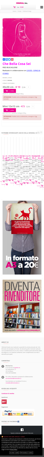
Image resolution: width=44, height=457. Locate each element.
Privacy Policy (13, 449)
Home (14, 11)
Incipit (19, 11)
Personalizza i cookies (27, 452)
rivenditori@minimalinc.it (12, 383)
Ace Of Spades (7, 174)
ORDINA (39, 186)
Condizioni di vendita (7, 393)
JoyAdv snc (17, 367)
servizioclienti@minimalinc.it (13, 378)
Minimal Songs (27, 11)
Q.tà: (24, 87)
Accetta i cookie (14, 452)
